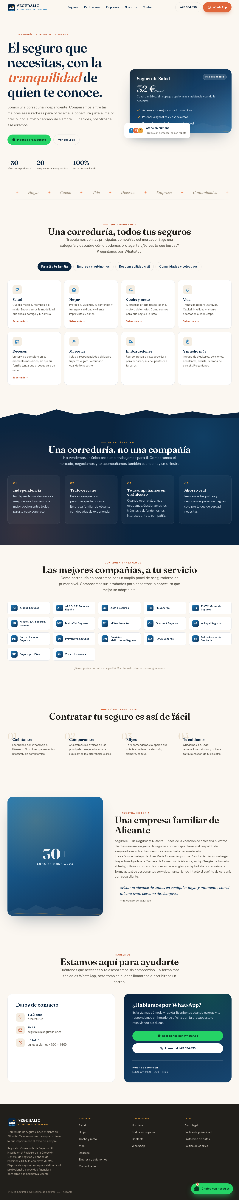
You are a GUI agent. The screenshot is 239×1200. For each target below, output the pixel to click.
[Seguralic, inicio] (27, 7)
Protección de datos (197, 1139)
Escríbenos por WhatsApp (177, 1040)
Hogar (74, 304)
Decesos (20, 353)
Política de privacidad (198, 1132)
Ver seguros (66, 140)
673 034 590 (188, 7)
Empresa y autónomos (93, 1159)
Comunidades (87, 1166)
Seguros (73, 7)
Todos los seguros (143, 1132)
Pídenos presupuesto (29, 140)
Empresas (112, 7)
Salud (17, 302)
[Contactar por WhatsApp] (212, 1188)
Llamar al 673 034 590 (177, 1053)
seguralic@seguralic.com (44, 1034)
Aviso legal (191, 1125)
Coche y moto (88, 1139)
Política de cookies (196, 1146)
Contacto (149, 7)
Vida (82, 1146)
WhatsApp (217, 7)
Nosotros (131, 7)
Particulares (92, 7)
